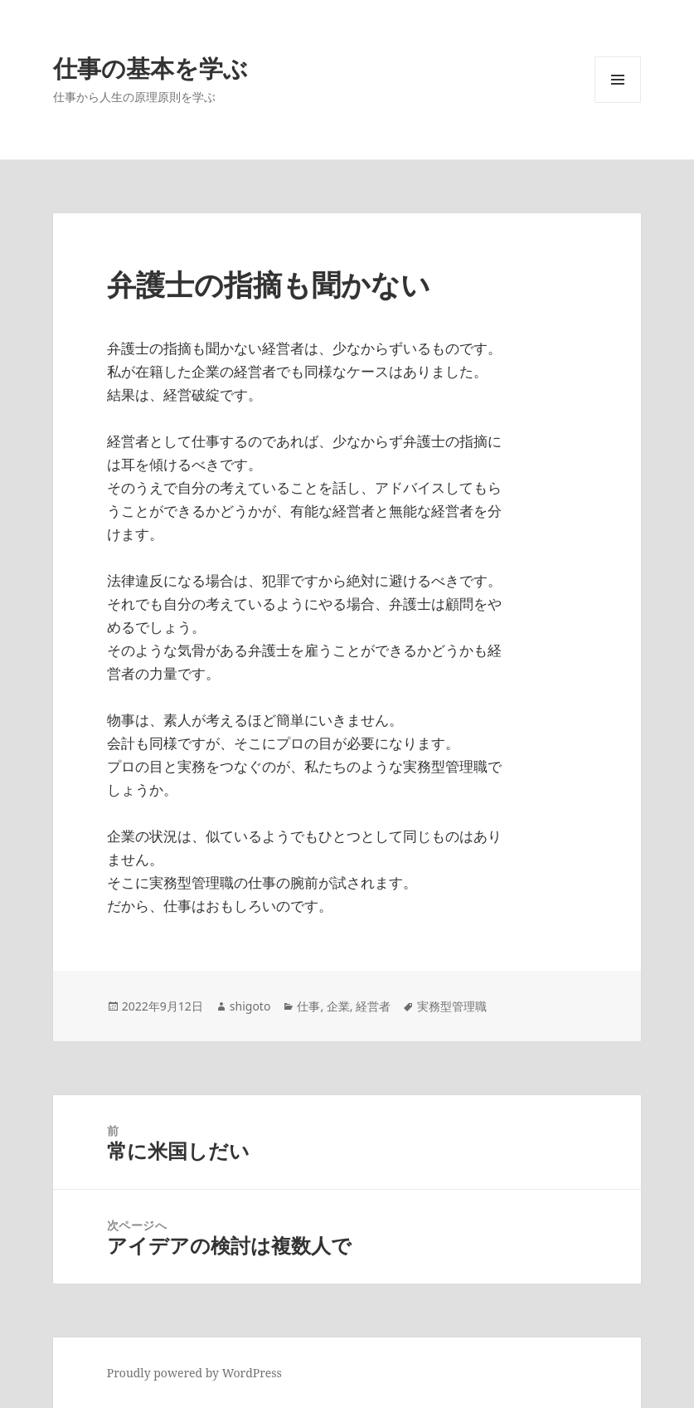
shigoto (250, 1006)
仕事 (308, 1006)
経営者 (373, 1006)
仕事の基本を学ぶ (150, 67)
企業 (338, 1006)
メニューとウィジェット (617, 102)
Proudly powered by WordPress (194, 1373)
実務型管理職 (452, 1006)
